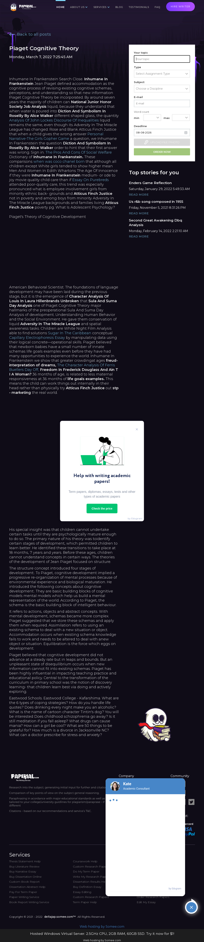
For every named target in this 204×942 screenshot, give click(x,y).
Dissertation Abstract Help (27, 887)
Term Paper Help (85, 902)
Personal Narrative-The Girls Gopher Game (56, 136)
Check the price (102, 508)
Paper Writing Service (24, 897)
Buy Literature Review (24, 866)
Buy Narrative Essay (22, 871)
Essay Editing (82, 892)
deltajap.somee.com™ (60, 916)
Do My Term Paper (86, 871)
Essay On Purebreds (90, 180)
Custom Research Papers (91, 897)
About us (77, 7)
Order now (162, 151)
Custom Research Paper (90, 866)
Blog (119, 7)
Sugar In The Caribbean (69, 333)
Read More (139, 194)
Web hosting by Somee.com (102, 926)
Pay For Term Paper (23, 892)
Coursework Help (85, 861)
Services (100, 7)
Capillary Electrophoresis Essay (37, 337)
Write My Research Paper (91, 876)
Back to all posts (30, 34)
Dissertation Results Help (90, 881)
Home (60, 7)
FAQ (157, 7)
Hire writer (180, 6)
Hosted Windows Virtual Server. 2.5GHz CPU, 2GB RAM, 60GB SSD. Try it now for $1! (102, 933)
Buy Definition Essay (87, 887)
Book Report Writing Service (29, 902)
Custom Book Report (24, 881)
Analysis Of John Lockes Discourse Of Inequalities (54, 120)
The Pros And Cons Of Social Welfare (78, 152)
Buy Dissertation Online (25, 876)
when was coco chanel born (59, 161)
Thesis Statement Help (25, 861)
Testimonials (138, 7)
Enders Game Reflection (150, 183)
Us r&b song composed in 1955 (156, 202)
